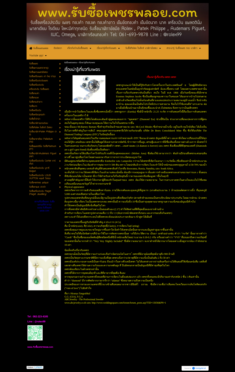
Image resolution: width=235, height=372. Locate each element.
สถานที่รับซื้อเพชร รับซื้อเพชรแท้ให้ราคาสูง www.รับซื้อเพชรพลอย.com (44, 206)
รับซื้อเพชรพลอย (70, 62)
